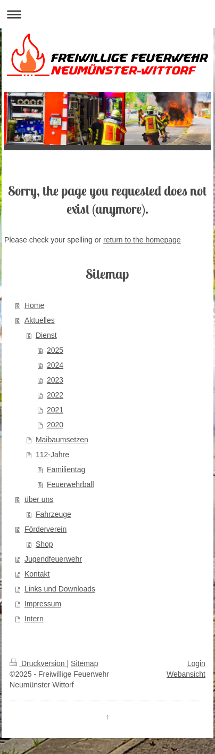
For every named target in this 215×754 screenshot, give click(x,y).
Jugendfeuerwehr (53, 559)
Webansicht (186, 674)
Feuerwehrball (70, 484)
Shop (44, 544)
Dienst (46, 335)
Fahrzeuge (53, 514)
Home (34, 305)
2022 (55, 395)
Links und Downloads (59, 589)
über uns (38, 499)
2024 (55, 365)
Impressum (42, 603)
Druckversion (38, 663)
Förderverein (45, 529)
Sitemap (84, 663)
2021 (55, 410)
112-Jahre (52, 454)
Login (196, 663)
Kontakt (36, 574)
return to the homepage (142, 240)
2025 (55, 350)
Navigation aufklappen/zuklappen (107, 14)
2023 (55, 380)
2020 (55, 424)
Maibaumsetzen (62, 439)
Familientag (66, 469)
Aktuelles (39, 320)
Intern (34, 618)
